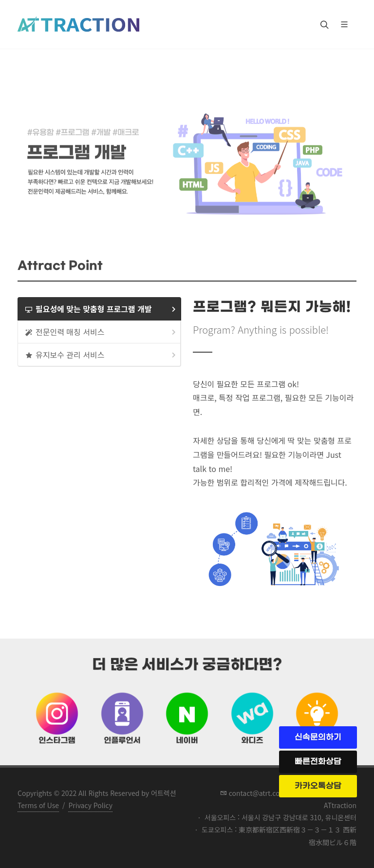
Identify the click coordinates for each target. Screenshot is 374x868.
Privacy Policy (90, 805)
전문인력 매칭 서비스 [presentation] (101, 332)
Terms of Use (38, 805)
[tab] (99, 309)
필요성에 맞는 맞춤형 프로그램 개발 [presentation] (101, 309)
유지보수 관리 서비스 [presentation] (101, 355)
